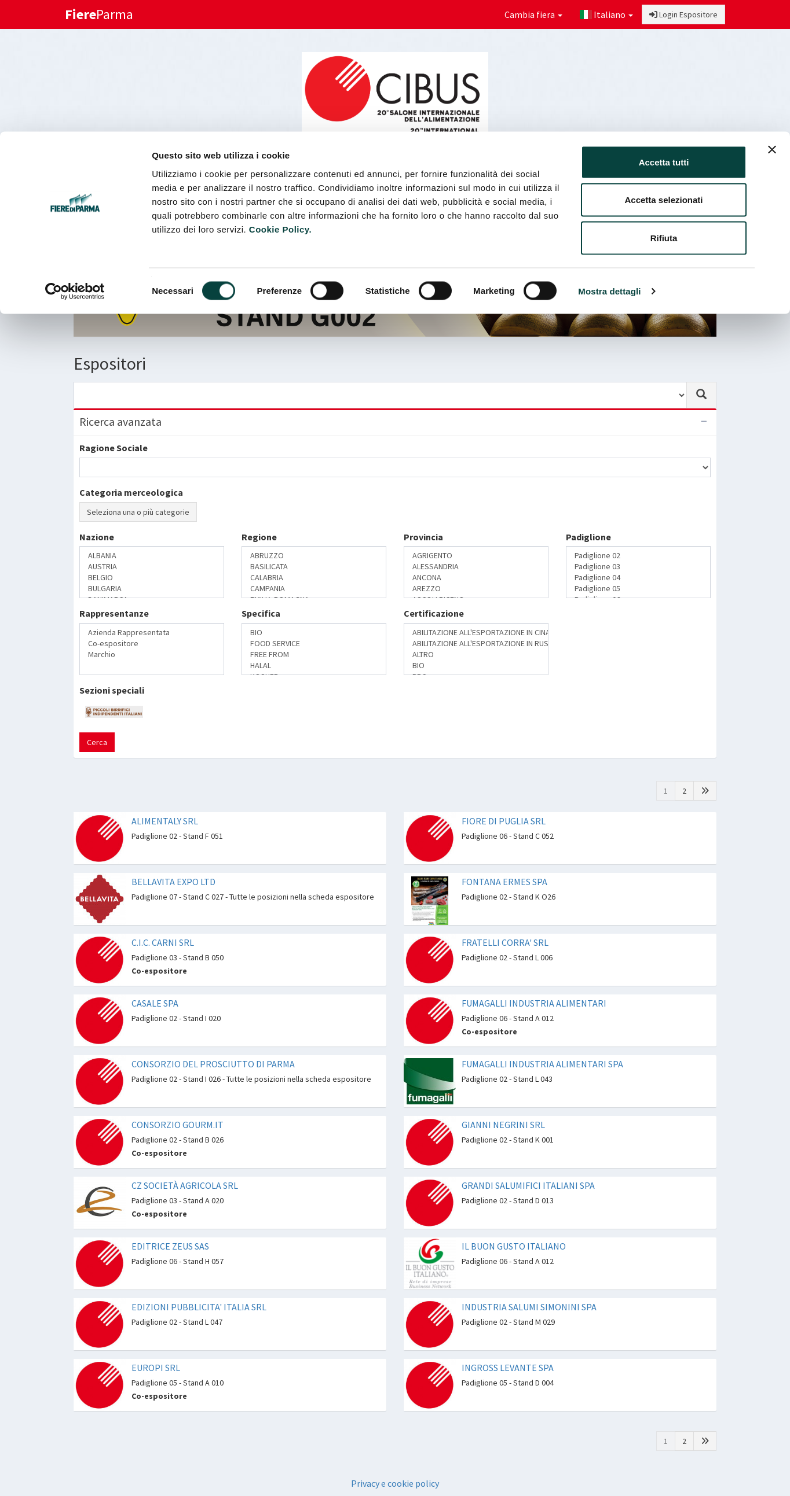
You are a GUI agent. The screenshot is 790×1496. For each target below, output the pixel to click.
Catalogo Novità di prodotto (579, 206)
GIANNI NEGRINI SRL (503, 1124)
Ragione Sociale (113, 448)
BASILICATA (314, 566)
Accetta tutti (664, 30)
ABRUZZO (314, 555)
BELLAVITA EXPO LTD (173, 881)
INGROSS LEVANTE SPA (508, 1367)
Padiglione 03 (638, 566)
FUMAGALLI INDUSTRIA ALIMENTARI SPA (542, 1064)
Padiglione (588, 537)
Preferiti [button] (680, 206)
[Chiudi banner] (772, 18)
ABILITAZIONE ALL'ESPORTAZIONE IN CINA (476, 632)
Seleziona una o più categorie (138, 512)
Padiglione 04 (638, 577)
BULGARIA (152, 588)
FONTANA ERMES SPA (504, 881)
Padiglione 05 (638, 588)
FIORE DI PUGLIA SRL (504, 821)
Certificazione (434, 613)
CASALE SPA (154, 1003)
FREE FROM (314, 654)
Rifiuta (664, 106)
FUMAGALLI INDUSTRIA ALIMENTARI (534, 1003)
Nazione (96, 537)
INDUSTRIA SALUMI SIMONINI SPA (529, 1307)
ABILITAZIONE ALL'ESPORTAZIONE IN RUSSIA (476, 643)
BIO (314, 632)
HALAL (314, 665)
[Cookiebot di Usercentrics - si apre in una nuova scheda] (75, 159)
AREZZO (476, 588)
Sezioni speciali (111, 690)
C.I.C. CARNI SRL (162, 942)
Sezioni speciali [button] (374, 206)
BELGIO (152, 577)
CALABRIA (314, 577)
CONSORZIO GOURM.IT (177, 1124)
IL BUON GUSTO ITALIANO (514, 1246)
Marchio (152, 654)
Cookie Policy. (280, 97)
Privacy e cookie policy (395, 1483)
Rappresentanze (114, 613)
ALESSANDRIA (476, 566)
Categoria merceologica (131, 492)
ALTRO (476, 654)
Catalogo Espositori (466, 206)
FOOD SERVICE (314, 643)
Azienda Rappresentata (152, 632)
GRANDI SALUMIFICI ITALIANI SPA (528, 1185)
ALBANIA (152, 555)
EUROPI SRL (155, 1367)
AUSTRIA (152, 566)
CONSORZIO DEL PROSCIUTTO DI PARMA (213, 1064)
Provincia (423, 537)
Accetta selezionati (663, 68)
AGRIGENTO (476, 555)
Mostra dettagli (609, 159)
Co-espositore (152, 643)
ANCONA (476, 577)
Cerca (97, 742)
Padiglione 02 (638, 555)
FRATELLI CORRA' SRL (505, 942)
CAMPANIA (314, 588)
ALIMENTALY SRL (164, 821)
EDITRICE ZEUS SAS (170, 1246)
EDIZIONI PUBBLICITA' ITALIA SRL (198, 1307)
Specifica (261, 613)
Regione (259, 537)
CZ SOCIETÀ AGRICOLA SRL (184, 1185)
